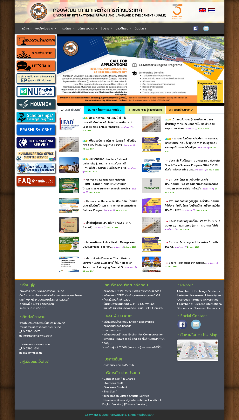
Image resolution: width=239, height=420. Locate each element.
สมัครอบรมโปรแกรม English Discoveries (128, 322)
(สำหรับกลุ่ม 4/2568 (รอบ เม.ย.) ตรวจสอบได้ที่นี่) (131, 347)
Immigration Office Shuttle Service (125, 396)
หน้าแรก (26, 28)
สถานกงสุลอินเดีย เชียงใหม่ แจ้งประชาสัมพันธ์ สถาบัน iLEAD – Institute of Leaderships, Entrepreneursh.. (107, 122)
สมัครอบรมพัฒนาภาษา (116, 326)
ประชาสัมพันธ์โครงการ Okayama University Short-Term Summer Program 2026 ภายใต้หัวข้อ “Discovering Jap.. (193, 165)
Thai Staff (109, 391)
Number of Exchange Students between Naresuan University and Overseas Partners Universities (199, 295)
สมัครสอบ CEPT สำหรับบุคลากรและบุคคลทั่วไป (131, 295)
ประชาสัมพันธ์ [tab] (70, 109)
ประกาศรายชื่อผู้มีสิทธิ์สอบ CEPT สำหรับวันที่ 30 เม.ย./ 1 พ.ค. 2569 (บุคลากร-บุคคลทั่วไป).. (192, 225)
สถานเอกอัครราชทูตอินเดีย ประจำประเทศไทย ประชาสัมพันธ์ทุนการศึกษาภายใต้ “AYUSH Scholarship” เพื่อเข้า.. (191, 184)
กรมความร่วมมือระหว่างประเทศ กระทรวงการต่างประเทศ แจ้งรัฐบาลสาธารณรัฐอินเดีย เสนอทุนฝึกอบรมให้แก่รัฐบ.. (191, 143)
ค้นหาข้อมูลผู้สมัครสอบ (116, 299)
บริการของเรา (86, 28)
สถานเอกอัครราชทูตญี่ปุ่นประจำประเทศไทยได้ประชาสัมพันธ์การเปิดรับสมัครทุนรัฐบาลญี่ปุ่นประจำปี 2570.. (192, 205)
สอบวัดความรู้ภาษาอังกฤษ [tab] (145, 109)
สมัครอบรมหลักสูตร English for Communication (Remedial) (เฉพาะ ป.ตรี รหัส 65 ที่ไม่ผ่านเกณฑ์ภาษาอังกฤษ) (133, 338)
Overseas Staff (112, 383)
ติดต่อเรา (140, 28)
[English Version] (112, 404)
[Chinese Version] (135, 404)
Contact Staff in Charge (118, 379)
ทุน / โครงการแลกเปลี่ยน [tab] (104, 109)
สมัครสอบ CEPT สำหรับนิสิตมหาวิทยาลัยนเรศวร (131, 291)
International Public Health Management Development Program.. (109, 244)
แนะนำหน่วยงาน (44, 28)
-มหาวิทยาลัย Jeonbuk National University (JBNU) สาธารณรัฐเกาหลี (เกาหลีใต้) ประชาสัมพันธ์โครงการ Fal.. (110, 163)
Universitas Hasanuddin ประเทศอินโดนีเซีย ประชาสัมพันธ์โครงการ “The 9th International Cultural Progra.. (110, 205)
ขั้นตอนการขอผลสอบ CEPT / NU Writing (128, 304)
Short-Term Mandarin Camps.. (192, 262)
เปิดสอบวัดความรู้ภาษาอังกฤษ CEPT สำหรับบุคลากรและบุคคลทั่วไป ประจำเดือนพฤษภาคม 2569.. (190, 123)
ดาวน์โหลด (122, 28)
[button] (69, 70)
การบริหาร (65, 28)
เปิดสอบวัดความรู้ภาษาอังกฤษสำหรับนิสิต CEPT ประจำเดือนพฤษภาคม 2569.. (109, 142)
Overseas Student (114, 387)
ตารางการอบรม (112, 330)
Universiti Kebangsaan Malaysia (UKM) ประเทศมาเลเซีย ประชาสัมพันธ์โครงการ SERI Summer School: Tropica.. (110, 185)
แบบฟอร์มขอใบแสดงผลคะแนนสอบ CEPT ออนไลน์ (133, 308)
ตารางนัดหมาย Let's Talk (118, 365)
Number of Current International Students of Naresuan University (199, 306)
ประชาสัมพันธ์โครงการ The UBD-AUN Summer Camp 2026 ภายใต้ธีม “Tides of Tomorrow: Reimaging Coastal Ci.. (108, 262)
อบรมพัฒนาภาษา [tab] (181, 109)
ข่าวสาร (105, 28)
